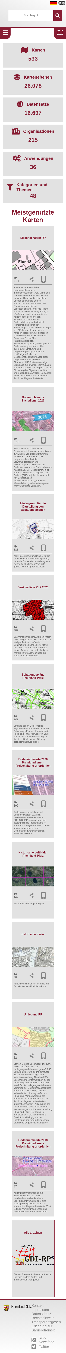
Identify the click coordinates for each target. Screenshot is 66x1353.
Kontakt (37, 1306)
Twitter (40, 1346)
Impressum (40, 1310)
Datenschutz (41, 1314)
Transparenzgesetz (46, 1322)
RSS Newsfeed (43, 1340)
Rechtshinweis (43, 1318)
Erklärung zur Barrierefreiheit (43, 1328)
